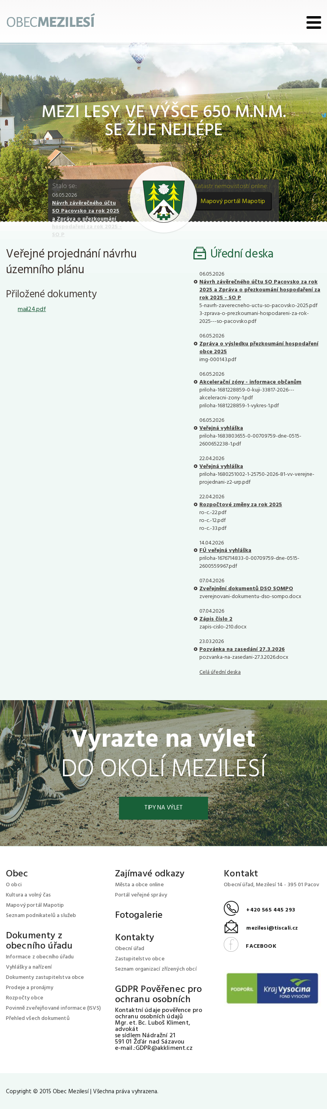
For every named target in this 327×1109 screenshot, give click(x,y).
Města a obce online (139, 884)
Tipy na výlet (163, 808)
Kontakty (134, 937)
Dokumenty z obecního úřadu (39, 941)
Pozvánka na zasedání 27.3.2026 (242, 649)
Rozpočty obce (24, 998)
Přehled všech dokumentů (38, 1018)
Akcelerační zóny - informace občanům (250, 382)
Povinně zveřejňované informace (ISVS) (53, 1008)
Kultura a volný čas (28, 895)
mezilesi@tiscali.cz (261, 928)
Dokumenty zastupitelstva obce (45, 977)
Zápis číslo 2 (215, 619)
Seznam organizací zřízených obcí (156, 969)
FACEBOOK (250, 946)
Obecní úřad (130, 948)
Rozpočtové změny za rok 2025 (240, 504)
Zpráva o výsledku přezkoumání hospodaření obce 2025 (258, 347)
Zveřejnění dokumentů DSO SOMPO (246, 588)
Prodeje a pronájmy (29, 987)
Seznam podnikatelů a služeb (41, 915)
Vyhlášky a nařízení (29, 967)
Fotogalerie (139, 915)
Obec (17, 874)
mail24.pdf (32, 309)
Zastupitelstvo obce (140, 959)
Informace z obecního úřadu (40, 957)
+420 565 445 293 (259, 910)
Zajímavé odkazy (149, 874)
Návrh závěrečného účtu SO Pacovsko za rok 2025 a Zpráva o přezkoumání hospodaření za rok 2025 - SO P (87, 219)
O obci (14, 884)
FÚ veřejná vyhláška (225, 550)
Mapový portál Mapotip (233, 201)
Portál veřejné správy (141, 895)
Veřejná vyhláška (221, 428)
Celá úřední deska (220, 672)
